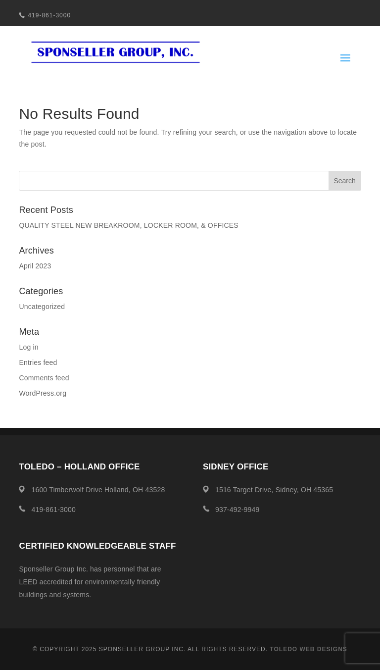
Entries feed (38, 362)
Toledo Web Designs (308, 649)
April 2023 (35, 266)
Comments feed (44, 378)
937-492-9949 (237, 510)
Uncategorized (42, 306)
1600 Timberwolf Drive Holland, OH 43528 (98, 490)
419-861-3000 (49, 15)
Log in (28, 347)
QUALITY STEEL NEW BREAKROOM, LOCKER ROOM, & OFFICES (128, 225)
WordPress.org (42, 393)
